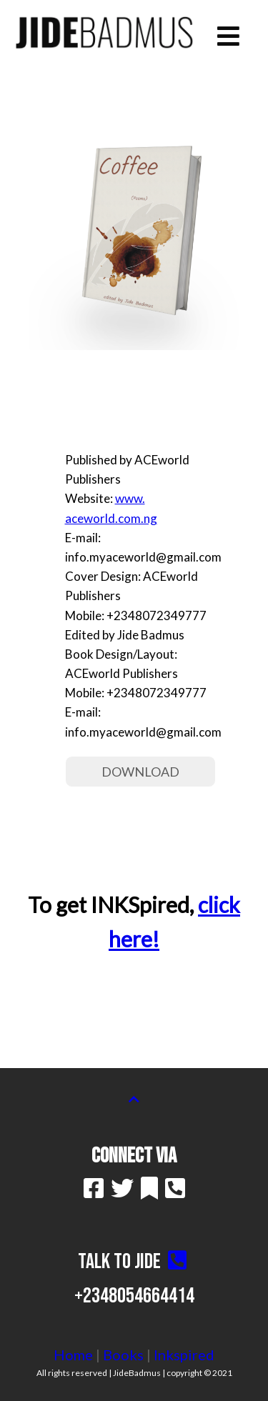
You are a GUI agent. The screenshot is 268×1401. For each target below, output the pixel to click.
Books (123, 1354)
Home (73, 1354)
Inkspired (184, 1354)
